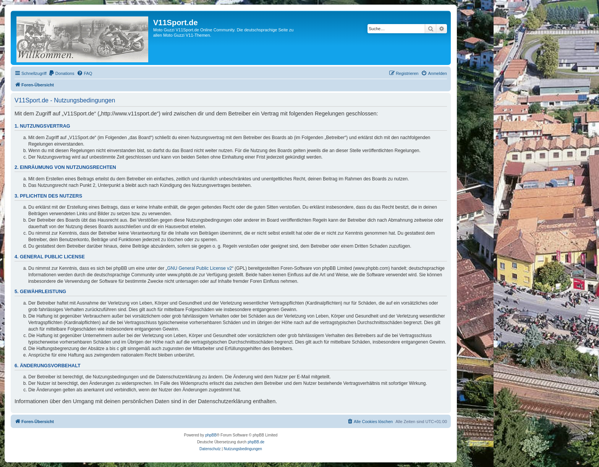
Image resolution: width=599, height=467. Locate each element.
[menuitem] (61, 73)
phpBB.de (256, 442)
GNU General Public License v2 (199, 268)
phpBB (211, 435)
